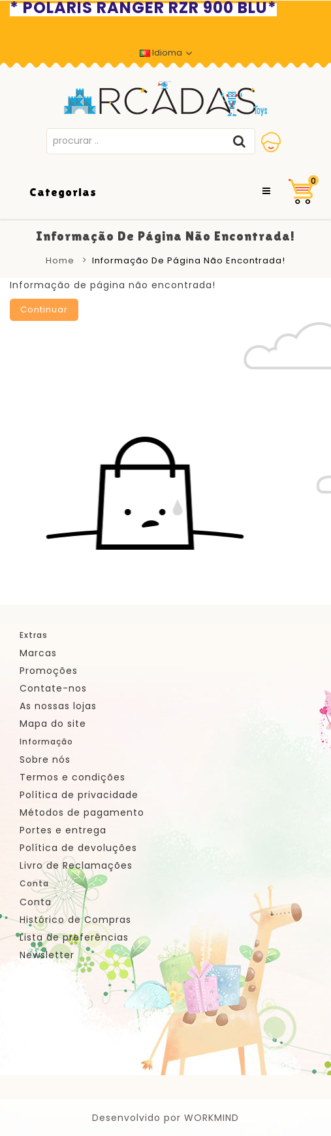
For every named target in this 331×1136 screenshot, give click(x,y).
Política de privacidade (79, 794)
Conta (36, 902)
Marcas (38, 653)
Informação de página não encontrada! (188, 260)
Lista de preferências (74, 937)
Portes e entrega (63, 830)
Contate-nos (53, 688)
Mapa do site (53, 723)
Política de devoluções (78, 847)
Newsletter (47, 954)
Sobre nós (45, 759)
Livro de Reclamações (76, 865)
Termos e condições (72, 777)
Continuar (44, 309)
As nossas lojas (58, 705)
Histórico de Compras (75, 919)
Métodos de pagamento (82, 812)
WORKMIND (211, 1117)
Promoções (49, 670)
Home (60, 260)
